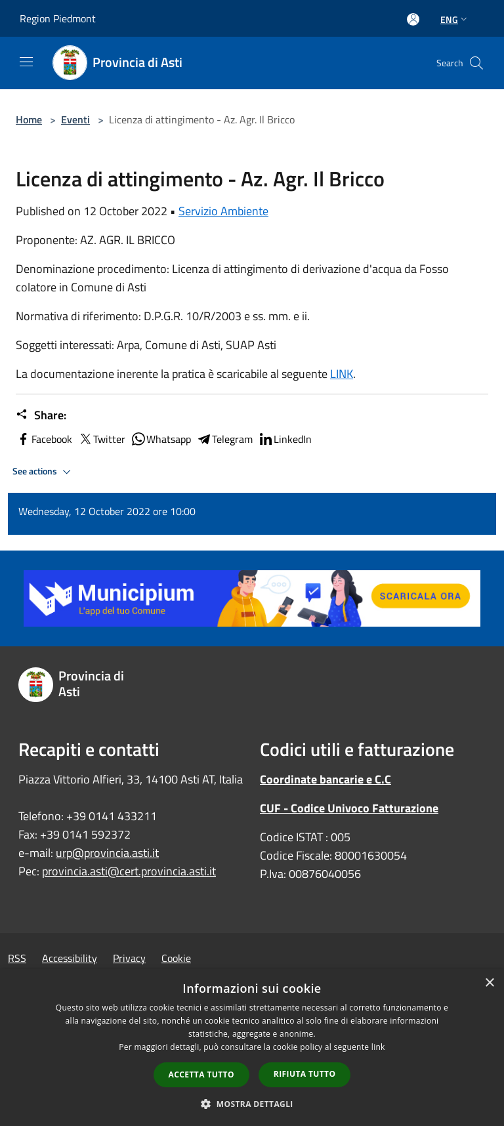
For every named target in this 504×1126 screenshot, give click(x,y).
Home (29, 119)
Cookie (176, 958)
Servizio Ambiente (223, 211)
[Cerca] (476, 63)
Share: (41, 415)
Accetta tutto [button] (201, 1074)
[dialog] (252, 1047)
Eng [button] (455, 19)
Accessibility (69, 958)
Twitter (101, 439)
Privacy (129, 958)
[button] (252, 1103)
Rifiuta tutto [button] (305, 1073)
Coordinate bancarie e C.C (325, 779)
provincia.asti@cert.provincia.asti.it (129, 871)
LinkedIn (285, 439)
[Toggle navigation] (26, 62)
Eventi (75, 119)
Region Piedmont (58, 18)
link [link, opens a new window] (378, 1047)
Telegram (224, 439)
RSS (17, 958)
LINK (341, 374)
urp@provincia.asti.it (107, 853)
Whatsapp (161, 439)
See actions (43, 472)
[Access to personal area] (413, 19)
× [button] (489, 983)
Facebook (44, 439)
